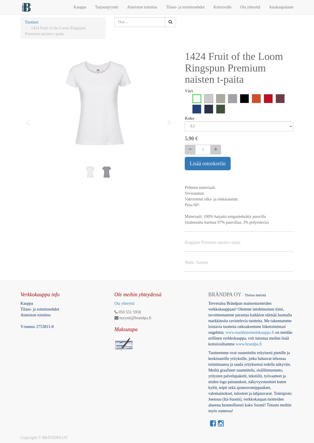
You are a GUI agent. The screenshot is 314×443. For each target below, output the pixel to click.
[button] (29, 119)
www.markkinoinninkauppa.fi (249, 332)
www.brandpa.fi (249, 344)
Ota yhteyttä (124, 303)
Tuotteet (31, 22)
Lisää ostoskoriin (208, 163)
